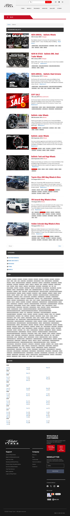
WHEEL (21, 286)
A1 (49, 286)
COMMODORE (41, 296)
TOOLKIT (28, 347)
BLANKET (29, 293)
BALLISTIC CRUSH (51, 107)
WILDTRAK (38, 286)
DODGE (8, 302)
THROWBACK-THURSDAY (12, 347)
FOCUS (23, 305)
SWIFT (61, 344)
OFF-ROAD (50, 215)
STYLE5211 (45, 109)
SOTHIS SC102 (58, 109)
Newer (10, 246)
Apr (7, 369)
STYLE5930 (51, 109)
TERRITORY (55, 345)
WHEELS (37, 47)
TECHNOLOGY (34, 345)
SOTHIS (33, 214)
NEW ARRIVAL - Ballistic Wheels (43, 35)
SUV (56, 45)
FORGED (39, 305)
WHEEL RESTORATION (44, 354)
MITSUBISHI (54, 282)
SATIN (25, 337)
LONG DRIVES (52, 321)
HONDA (46, 314)
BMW (40, 293)
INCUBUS (57, 189)
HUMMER (58, 314)
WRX (20, 356)
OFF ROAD (58, 328)
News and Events (44, 97)
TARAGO (27, 345)
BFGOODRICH (37, 281)
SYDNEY (8, 345)
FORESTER (33, 305)
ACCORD (21, 288)
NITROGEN (9, 284)
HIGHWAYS (19, 314)
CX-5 (31, 300)
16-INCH (48, 148)
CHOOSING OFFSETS (43, 295)
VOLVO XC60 (51, 352)
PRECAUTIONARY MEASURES (13, 333)
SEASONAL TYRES (44, 337)
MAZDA (55, 324)
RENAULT (59, 333)
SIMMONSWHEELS (48, 338)
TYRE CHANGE (42, 349)
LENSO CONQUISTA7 (36, 109)
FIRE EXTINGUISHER (34, 303)
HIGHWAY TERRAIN (11, 314)
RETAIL (8, 335)
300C (8, 281)
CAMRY (17, 295)
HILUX (38, 189)
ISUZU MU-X (9, 317)
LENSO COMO (59, 107)
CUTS (27, 300)
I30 (22, 316)
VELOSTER (37, 352)
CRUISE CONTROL (48, 298)
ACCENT (16, 288)
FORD (13, 282)
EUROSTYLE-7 (14, 303)
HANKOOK (28, 282)
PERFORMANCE (22, 331)
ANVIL (13, 289)
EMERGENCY (35, 302)
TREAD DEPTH (52, 347)
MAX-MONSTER (48, 324)
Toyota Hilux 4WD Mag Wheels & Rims (46, 177)
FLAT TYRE (60, 303)
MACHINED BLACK (11, 323)
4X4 (33, 47)
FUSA (38, 307)
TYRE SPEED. (48, 351)
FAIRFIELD (20, 303)
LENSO (46, 189)
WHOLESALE (32, 286)
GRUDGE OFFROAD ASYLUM (44, 309)
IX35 (15, 317)
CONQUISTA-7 (10, 298)
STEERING (53, 342)
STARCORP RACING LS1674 (13, 342)
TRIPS (24, 349)
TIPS (8, 286)
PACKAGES (21, 284)
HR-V (51, 314)
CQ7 (41, 298)
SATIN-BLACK (31, 337)
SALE (44, 107)
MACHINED (58, 321)
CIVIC (21, 296)
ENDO (60, 302)
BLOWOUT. (35, 293)
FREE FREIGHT (49, 305)
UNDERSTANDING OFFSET (19, 352)
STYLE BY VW (18, 344)
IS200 (43, 316)
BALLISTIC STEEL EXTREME (55, 86)
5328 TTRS (23, 281)
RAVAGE (53, 333)
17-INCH (54, 148)
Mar (27, 380)
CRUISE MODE (56, 298)
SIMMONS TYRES (20, 338)
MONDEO (33, 326)
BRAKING (45, 293)
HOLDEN (34, 236)
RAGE (43, 169)
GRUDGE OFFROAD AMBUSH (29, 309)
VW (32, 212)
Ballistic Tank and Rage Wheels (43, 157)
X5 (27, 356)
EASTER (17, 302)
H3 (25, 312)
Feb (27, 390)
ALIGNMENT (30, 281)
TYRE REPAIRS (33, 351)
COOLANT (17, 298)
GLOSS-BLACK (15, 309)
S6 (50, 335)
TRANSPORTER (39, 347)
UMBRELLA (9, 352)
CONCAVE (48, 296)
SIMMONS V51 (29, 338)
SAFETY (57, 335)
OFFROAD (51, 45)
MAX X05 (31, 324)
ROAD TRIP (31, 335)
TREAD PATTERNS (11, 349)
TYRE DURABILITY (51, 349)
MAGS (45, 47)
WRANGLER (14, 356)
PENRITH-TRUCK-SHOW (12, 331)
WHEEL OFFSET (34, 354)
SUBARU (43, 344)
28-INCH (57, 279)
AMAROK (37, 212)
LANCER (49, 319)
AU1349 (52, 289)
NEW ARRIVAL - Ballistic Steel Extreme (46, 74)
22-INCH (39, 150)
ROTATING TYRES (39, 335)
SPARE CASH (17, 340)
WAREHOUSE (15, 354)
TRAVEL (46, 347)
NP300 (52, 328)
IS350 (51, 316)
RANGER (37, 284)
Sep (27, 368)
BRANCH (50, 293)
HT (53, 314)
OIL (24, 330)
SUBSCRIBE (55, 471)
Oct (7, 368)
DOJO (13, 302)
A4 (55, 286)
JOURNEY (52, 317)
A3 (52, 286)
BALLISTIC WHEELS (43, 45)
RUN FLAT (46, 335)
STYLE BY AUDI (10, 344)
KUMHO (40, 282)
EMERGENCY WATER (52, 302)
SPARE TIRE (24, 340)
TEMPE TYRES (35, 45)
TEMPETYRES (49, 345)
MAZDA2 (60, 324)
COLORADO (40, 236)
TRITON (12, 286)
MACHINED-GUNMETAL (32, 323)
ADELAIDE (27, 288)
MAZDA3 (9, 326)
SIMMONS (51, 284)
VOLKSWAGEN (44, 352)
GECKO (48, 307)
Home (9, 24)
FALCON (26, 303)
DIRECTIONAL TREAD (46, 300)
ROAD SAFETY (25, 335)
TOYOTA (33, 189)
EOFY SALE (35, 95)
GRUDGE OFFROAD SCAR (12, 312)
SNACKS (55, 338)
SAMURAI (20, 337)
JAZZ (34, 317)
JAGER (22, 317)
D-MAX (38, 300)
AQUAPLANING (20, 289)
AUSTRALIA (9, 291)
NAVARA (9, 328)
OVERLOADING (34, 330)
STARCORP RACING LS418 (26, 342)
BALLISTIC (34, 128)
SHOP (50, 337)
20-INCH (51, 128)
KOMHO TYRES (22, 319)
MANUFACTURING (11, 324)
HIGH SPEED (36, 312)
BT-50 (59, 293)
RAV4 (49, 333)
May (47, 368)
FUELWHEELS (33, 307)
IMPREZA (27, 316)
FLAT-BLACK (45, 128)
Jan (27, 369)
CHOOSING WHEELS (54, 295)
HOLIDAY (35, 314)
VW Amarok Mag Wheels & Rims (43, 200)
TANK (39, 169)
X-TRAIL (23, 356)
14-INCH (9, 279)
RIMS (41, 47)
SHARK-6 (45, 284)
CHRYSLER (16, 296)
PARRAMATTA (48, 330)
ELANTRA (23, 302)
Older (60, 246)
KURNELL (44, 319)
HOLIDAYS (41, 314)
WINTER (9, 356)
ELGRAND (28, 302)
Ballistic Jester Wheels (40, 136)
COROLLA (23, 298)
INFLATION (34, 282)
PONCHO (34, 331)
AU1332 (47, 289)
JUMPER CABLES (11, 319)
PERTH (27, 284)
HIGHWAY (54, 312)
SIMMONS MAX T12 (11, 338)
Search (48, 2)
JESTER (39, 148)
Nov (7, 373)
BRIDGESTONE (48, 281)
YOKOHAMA (45, 286)
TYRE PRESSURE (17, 351)
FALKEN (9, 282)
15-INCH (14, 279)
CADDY (13, 295)
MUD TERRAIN (47, 326)
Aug (27, 388)
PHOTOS (29, 331)
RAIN (40, 333)
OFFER (14, 330)
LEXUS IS (40, 321)
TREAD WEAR (19, 349)
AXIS (20, 291)
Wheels (45, 117)
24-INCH (39, 193)
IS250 (47, 316)
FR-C (43, 305)
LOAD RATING (47, 282)
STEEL (48, 342)
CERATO (29, 295)
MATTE (18, 324)
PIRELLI (31, 284)
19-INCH (36, 279)
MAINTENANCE (46, 323)
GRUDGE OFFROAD (20, 282)
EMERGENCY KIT (43, 302)
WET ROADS (22, 354)
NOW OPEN (47, 328)
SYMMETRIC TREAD (16, 345)
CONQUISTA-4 (55, 296)
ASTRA (26, 289)
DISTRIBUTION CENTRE (57, 300)
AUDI (57, 289)
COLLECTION (27, 296)
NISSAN (35, 328)
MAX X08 (36, 324)
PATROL (53, 330)
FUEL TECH (25, 307)
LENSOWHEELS (28, 321)
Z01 (34, 356)
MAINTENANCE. (55, 323)
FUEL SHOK (19, 307)
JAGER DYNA (29, 317)
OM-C (28, 330)
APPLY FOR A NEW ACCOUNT (61, 448)
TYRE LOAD (9, 351)
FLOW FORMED (17, 305)
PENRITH (59, 330)
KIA (17, 319)
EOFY (40, 107)
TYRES (16, 286)
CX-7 (34, 300)
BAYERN (19, 293)
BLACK (23, 293)
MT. (42, 326)
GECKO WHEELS (55, 307)
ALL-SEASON (53, 288)
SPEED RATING (45, 340)
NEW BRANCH (29, 328)
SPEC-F (39, 340)
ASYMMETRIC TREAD (37, 289)
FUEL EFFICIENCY (11, 307)
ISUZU (55, 316)
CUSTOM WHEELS (21, 300)
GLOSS (8, 309)
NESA (23, 328)
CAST (25, 295)
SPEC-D (34, 340)
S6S (53, 335)
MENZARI (57, 236)
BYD (43, 281)
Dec (7, 377)
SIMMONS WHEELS (38, 338)
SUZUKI (56, 344)
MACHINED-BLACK (21, 323)
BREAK (55, 293)
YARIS (31, 356)
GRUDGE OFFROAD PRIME (45, 310)
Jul (7, 379)
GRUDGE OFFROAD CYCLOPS (13, 310)
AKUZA (52, 212)
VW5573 (60, 352)
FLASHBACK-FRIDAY (52, 303)
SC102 (36, 337)
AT (43, 289)
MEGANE (14, 326)
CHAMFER (35, 295)
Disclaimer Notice (17, 464)
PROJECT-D (23, 333)
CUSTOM (13, 300)
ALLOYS (59, 288)
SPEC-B (30, 340)
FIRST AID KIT (43, 303)
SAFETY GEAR (10, 337)
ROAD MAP (17, 335)
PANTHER (34, 191)
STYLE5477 (31, 344)
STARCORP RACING (54, 340)
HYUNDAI (18, 316)
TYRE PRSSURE (25, 351)
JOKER (39, 128)
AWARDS (15, 291)
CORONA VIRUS (30, 298)
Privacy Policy (9, 464)
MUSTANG (60, 326)
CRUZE (8, 300)
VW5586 (9, 354)
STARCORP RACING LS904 (39, 342)
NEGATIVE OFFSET (16, 328)
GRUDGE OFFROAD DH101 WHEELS (30, 310)
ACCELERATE (10, 288)
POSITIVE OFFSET (53, 331)
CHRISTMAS (55, 281)
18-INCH (59, 148)
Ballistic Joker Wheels (39, 115)
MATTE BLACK (24, 324)
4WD (60, 45)
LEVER (35, 321)
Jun (27, 379)
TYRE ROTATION (40, 351)
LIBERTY (45, 321)
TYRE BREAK (34, 349)
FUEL (55, 305)
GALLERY (43, 307)
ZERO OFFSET (40, 356)
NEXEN (59, 282)
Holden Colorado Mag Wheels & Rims (45, 224)
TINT (20, 347)
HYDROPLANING (11, 316)
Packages (44, 37)
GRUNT (21, 312)
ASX (30, 289)
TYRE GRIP (58, 349)
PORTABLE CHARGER (42, 331)
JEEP (38, 317)
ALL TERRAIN (46, 288)
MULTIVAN (54, 326)
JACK (18, 317)
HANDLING (29, 312)
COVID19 (37, 298)
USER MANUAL (30, 352)
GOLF (20, 309)
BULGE (8, 295)
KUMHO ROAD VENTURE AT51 (33, 319)
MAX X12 (42, 324)
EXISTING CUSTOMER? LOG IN (51, 448)
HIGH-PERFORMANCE (46, 312)
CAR (22, 295)
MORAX (38, 326)
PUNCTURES (30, 333)
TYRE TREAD (55, 351)
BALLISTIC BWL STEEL (54, 66)
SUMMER (48, 344)
